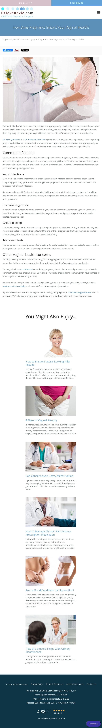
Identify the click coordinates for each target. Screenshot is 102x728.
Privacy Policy (37, 684)
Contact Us (91, 684)
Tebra (62, 718)
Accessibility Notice (75, 684)
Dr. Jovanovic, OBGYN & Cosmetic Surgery (19, 39)
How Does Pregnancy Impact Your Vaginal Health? (64, 39)
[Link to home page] (22, 12)
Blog (40, 39)
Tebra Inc (23, 684)
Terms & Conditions (54, 684)
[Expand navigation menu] (98, 12)
